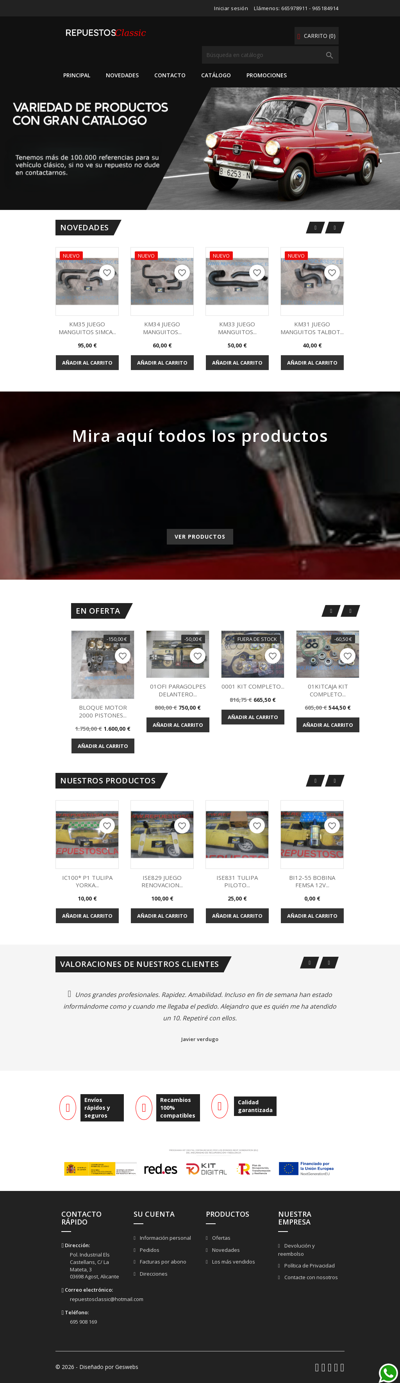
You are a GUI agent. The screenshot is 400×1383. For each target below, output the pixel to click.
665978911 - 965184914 (310, 8)
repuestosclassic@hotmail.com (106, 1299)
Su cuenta (154, 1214)
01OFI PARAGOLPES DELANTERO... (178, 690)
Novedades (122, 75)
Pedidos (149, 1249)
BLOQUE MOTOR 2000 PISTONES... (103, 711)
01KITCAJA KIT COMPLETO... (328, 690)
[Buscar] (270, 55)
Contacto (170, 75)
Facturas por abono (162, 1261)
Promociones (266, 75)
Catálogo (216, 75)
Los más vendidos (233, 1261)
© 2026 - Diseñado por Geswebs (96, 1367)
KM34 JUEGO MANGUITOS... (162, 328)
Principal (76, 75)
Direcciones (153, 1273)
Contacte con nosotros (310, 1277)
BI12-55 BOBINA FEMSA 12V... (312, 881)
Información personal (165, 1237)
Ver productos (200, 536)
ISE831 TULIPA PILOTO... (237, 881)
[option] (200, 148)
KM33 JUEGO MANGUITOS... (237, 328)
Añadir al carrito (87, 362)
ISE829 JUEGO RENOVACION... (162, 881)
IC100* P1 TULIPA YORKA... (87, 881)
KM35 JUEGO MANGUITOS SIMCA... (87, 328)
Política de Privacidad (309, 1265)
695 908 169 (83, 1321)
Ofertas (220, 1237)
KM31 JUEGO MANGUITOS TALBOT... (312, 328)
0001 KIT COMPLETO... (252, 686)
